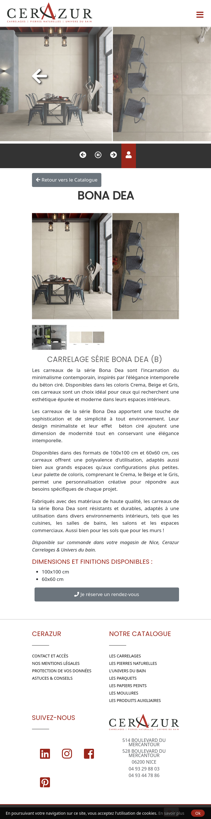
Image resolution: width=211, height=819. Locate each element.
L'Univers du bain (127, 670)
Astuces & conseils (52, 678)
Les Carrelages (125, 656)
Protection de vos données (61, 670)
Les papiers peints (127, 685)
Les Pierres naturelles (133, 663)
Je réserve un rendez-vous (106, 594)
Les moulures (123, 693)
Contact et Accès (50, 656)
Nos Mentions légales (56, 663)
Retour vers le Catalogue (66, 180)
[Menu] (199, 12)
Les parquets (122, 678)
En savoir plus (171, 813)
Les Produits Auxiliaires (135, 700)
